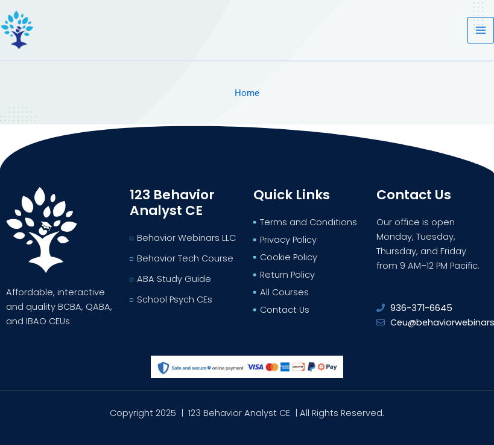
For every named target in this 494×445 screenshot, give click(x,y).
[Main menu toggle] (480, 30)
